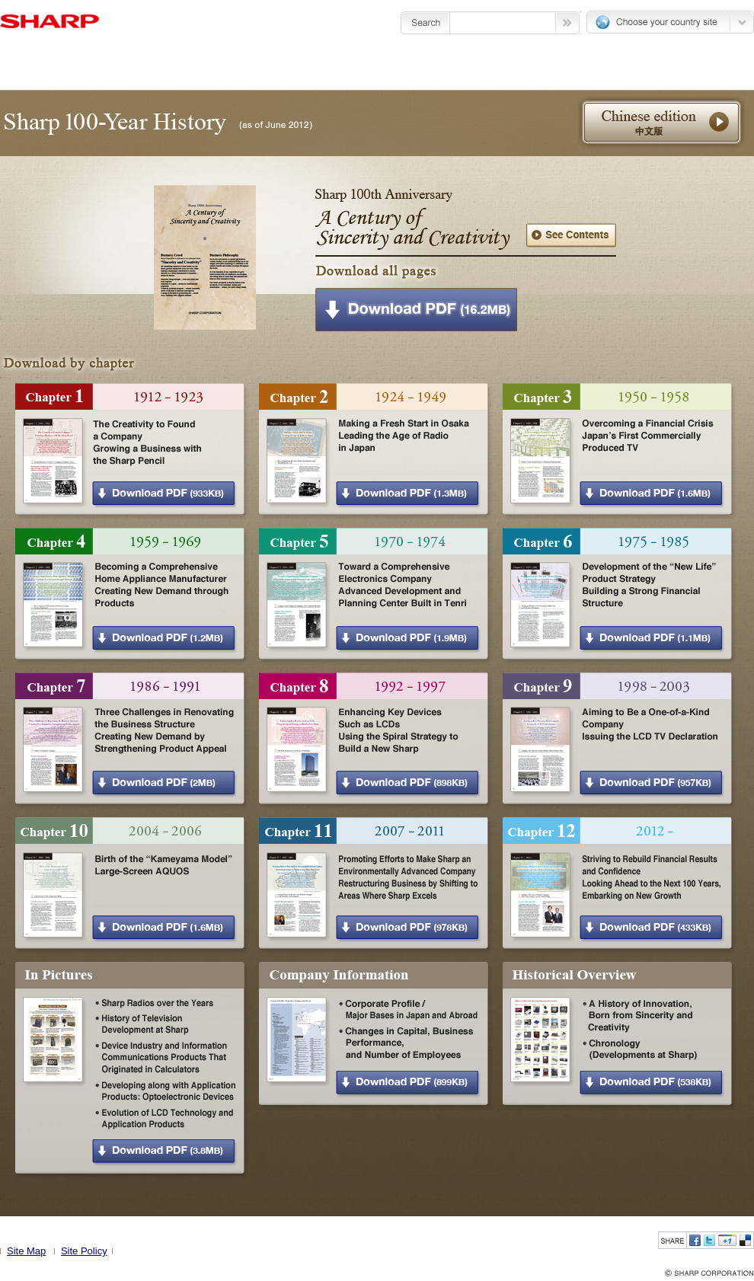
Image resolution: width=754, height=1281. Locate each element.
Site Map (26, 1251)
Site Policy (84, 1251)
